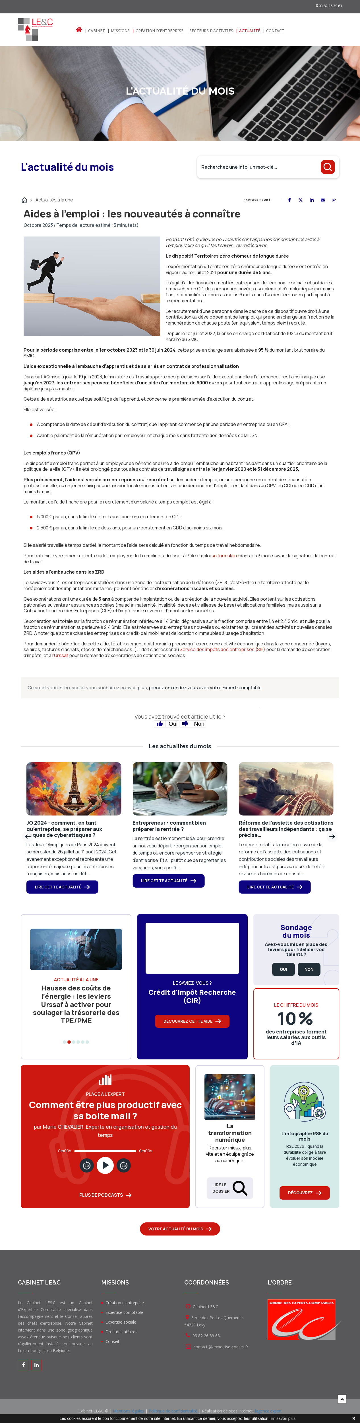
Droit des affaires (121, 1331)
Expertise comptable (124, 1312)
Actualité (249, 31)
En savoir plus (282, 1418)
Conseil (112, 1341)
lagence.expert (268, 1411)
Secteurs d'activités (211, 31)
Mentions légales (128, 1411)
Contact (275, 31)
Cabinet (96, 31)
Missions (120, 31)
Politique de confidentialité (173, 1411)
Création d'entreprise (159, 31)
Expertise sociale (120, 1322)
